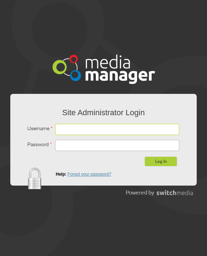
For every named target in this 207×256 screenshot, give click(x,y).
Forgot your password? (89, 174)
